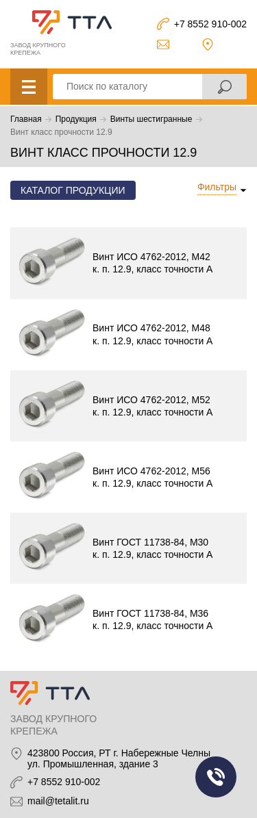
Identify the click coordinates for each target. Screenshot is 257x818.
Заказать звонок (215, 776)
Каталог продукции (73, 190)
